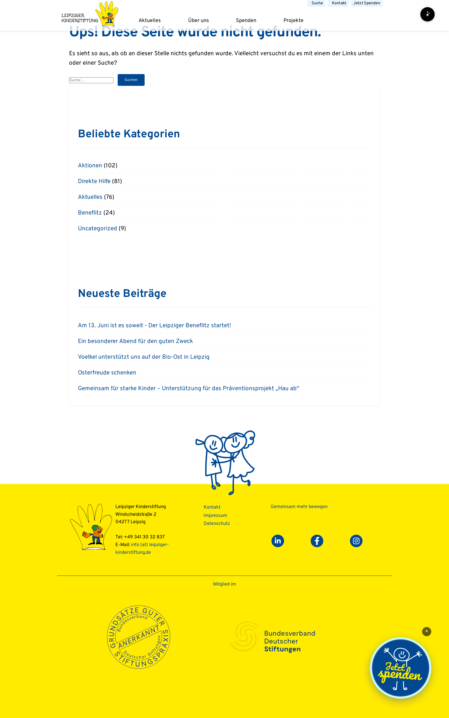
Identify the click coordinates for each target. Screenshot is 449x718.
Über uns (198, 20)
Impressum (215, 516)
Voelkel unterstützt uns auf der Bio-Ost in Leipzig (144, 357)
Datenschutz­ (217, 524)
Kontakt (339, 3)
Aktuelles (150, 20)
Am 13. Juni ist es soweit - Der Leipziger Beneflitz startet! (154, 326)
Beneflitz (90, 213)
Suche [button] (317, 3)
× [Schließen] (426, 631)
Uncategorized (97, 229)
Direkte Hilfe (94, 181)
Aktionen (90, 166)
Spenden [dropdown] (246, 20)
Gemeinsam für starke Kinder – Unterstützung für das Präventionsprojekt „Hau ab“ (188, 388)
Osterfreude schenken (107, 373)
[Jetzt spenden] (400, 668)
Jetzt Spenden (366, 3)
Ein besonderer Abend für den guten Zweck (135, 341)
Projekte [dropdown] (293, 20)
